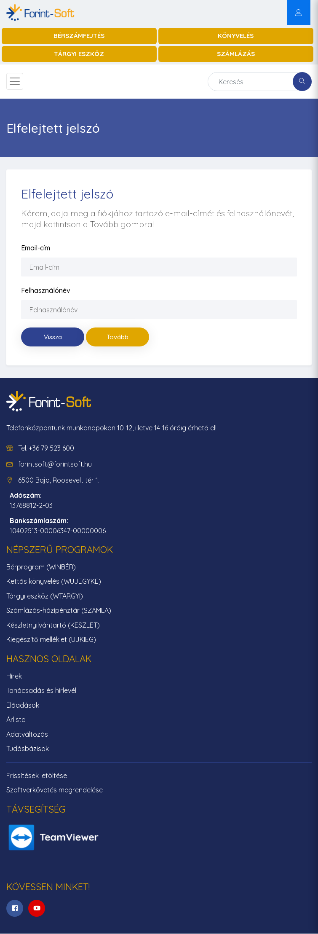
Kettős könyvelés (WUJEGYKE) (53, 581)
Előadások (22, 705)
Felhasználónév (45, 290)
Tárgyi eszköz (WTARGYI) (44, 596)
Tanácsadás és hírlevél (41, 690)
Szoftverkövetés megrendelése (54, 790)
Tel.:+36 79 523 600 (46, 448)
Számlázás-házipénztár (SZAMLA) (58, 610)
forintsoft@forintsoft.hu (55, 464)
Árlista (16, 719)
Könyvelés (236, 36)
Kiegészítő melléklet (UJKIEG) (51, 639)
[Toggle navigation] (14, 81)
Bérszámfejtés (78, 36)
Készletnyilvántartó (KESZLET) (53, 625)
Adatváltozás (27, 734)
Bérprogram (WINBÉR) (41, 567)
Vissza (53, 337)
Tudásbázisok (27, 748)
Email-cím (35, 248)
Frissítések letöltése (36, 775)
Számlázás (236, 54)
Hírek (14, 676)
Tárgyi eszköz (79, 54)
